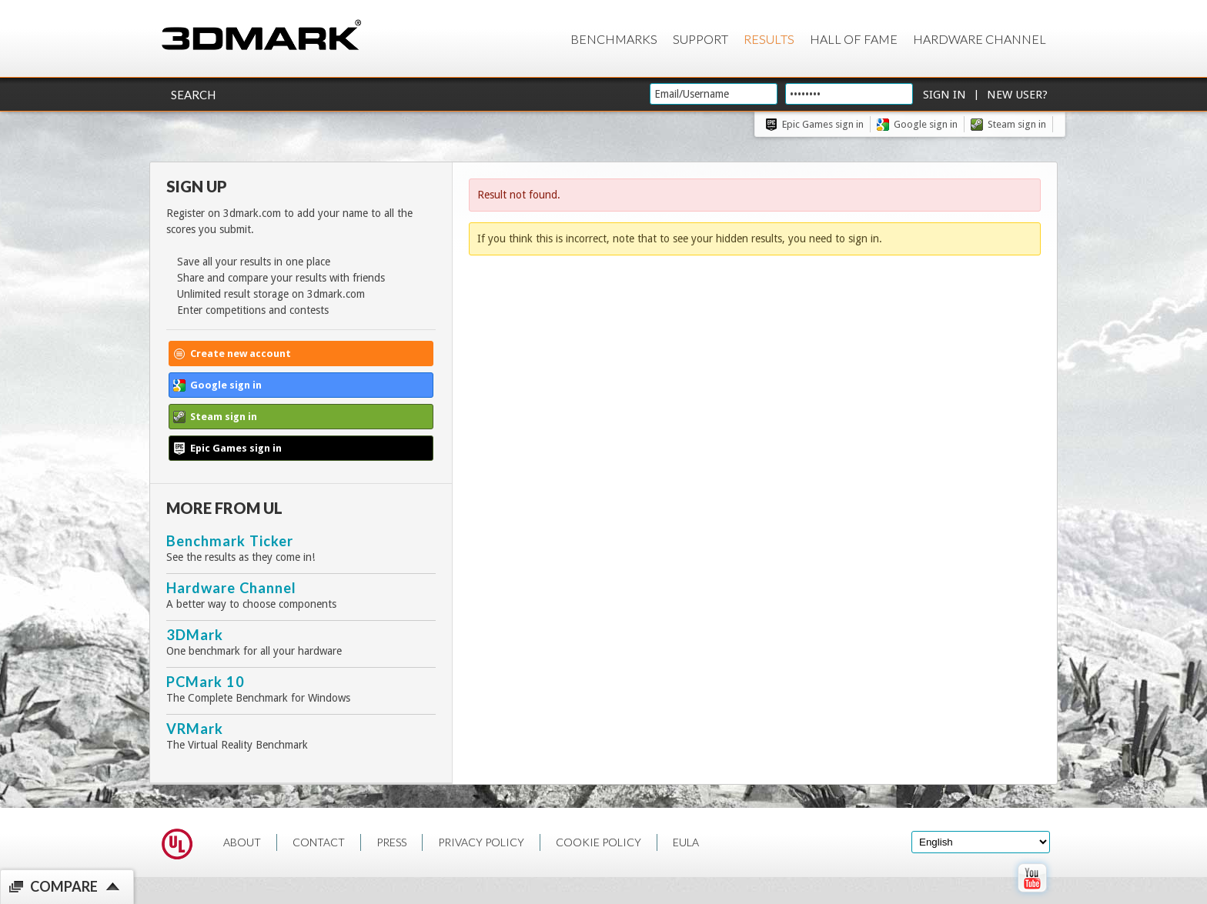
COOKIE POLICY (598, 842)
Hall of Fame (854, 39)
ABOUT (242, 842)
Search (193, 95)
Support (700, 39)
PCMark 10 (205, 681)
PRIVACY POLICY (481, 842)
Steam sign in (1017, 124)
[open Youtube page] (1032, 895)
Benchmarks (613, 39)
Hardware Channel (979, 39)
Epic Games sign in (823, 124)
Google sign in (926, 124)
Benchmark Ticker (229, 540)
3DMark (194, 634)
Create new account (240, 353)
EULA (686, 842)
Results (769, 39)
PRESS (391, 842)
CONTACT (319, 842)
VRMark (194, 728)
